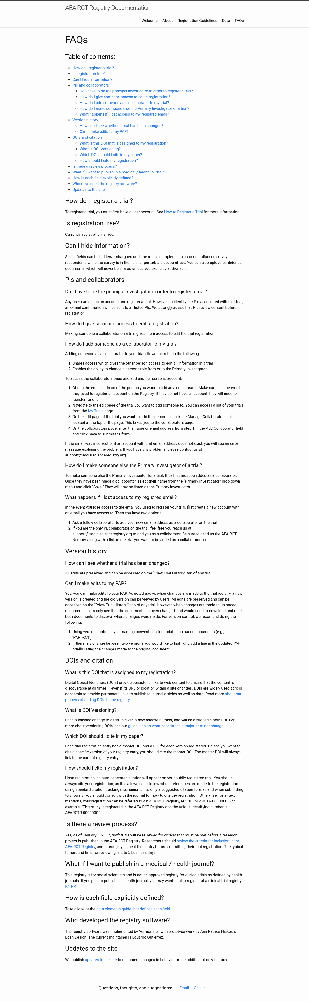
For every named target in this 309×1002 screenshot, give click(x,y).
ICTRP (70, 886)
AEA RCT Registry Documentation (107, 7)
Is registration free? (88, 73)
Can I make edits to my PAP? (104, 131)
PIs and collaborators (90, 85)
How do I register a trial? (93, 68)
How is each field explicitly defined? (102, 178)
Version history (85, 120)
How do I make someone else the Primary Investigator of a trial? (134, 108)
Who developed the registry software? (104, 183)
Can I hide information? (92, 79)
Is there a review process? (94, 166)
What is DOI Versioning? (100, 149)
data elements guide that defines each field (133, 909)
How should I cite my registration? (109, 160)
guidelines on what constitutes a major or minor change (176, 726)
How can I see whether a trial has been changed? (121, 126)
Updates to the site (88, 189)
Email (184, 988)
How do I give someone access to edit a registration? (125, 97)
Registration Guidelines (197, 20)
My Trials (95, 411)
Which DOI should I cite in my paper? (111, 154)
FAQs (239, 20)
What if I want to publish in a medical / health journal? (118, 172)
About (167, 20)
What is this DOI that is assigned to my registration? (124, 143)
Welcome (150, 20)
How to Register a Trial (183, 212)
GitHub (200, 988)
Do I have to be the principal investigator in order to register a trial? (136, 91)
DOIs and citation (87, 137)
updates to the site (101, 959)
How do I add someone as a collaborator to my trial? (124, 102)
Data (226, 20)
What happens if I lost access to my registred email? (124, 114)
